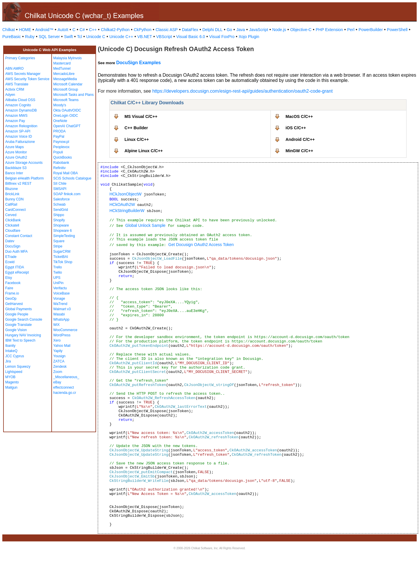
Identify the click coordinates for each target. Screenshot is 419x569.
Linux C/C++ (136, 139)
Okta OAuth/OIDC (67, 110)
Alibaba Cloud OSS (20, 100)
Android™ (44, 29)
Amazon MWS (16, 116)
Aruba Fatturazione (20, 142)
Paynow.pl (61, 142)
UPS (57, 278)
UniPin (58, 283)
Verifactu (60, 288)
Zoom (57, 372)
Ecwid (10, 262)
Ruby (30, 36)
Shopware (61, 225)
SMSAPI (59, 189)
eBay (57, 382)
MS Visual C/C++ (140, 116)
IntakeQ (11, 351)
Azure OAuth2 (16, 157)
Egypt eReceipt (17, 272)
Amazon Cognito (18, 105)
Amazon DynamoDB (21, 110)
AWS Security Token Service (27, 79)
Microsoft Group (65, 89)
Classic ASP (167, 29)
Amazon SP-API (17, 131)
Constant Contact (18, 236)
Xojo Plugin (249, 36)
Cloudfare (12, 231)
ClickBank (13, 220)
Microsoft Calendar (68, 84)
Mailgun (11, 387)
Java (240, 29)
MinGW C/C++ (299, 150)
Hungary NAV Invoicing (23, 335)
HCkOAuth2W (122, 204)
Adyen (10, 95)
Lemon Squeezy (17, 367)
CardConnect (15, 210)
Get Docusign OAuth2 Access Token (201, 244)
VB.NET (144, 36)
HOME (25, 29)
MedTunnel (62, 69)
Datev (9, 241)
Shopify (59, 220)
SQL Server (49, 36)
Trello (57, 267)
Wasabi (59, 314)
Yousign (59, 356)
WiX (56, 325)
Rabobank (61, 163)
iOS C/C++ (296, 127)
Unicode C (95, 36)
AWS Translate (16, 84)
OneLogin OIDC (65, 116)
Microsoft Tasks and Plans (73, 95)
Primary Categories (20, 58)
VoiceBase (61, 293)
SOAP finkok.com (67, 194)
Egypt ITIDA (14, 267)
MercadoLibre (64, 74)
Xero (57, 340)
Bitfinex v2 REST (18, 184)
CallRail (11, 204)
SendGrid (60, 210)
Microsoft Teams (66, 100)
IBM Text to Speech (20, 340)
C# (82, 29)
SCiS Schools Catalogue (72, 178)
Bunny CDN (14, 199)
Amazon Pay (15, 121)
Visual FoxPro (221, 36)
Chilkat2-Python (115, 29)
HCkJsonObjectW (125, 194)
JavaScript (258, 29)
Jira (8, 361)
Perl (350, 29)
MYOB (10, 377)
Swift (68, 36)
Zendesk (60, 367)
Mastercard (62, 63)
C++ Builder (136, 127)
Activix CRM (14, 89)
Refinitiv (59, 168)
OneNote (60, 121)
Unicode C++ (121, 36)
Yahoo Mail (62, 346)
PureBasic (11, 36)
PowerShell (397, 29)
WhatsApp (61, 319)
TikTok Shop (63, 262)
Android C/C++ (300, 139)
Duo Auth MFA (16, 252)
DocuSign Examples (138, 62)
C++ (93, 29)
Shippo (58, 215)
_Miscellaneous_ (66, 377)
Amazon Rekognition (21, 126)
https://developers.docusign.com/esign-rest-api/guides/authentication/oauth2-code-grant (242, 91)
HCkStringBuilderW (127, 210)
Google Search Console (23, 319)
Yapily (58, 351)
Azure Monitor (16, 152)
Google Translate (18, 325)
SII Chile (59, 184)
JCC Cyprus (14, 356)
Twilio (57, 272)
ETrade (11, 257)
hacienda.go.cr (64, 393)
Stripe (57, 246)
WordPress (62, 335)
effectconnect (63, 387)
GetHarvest (14, 304)
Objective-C (300, 29)
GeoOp (11, 299)
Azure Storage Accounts (24, 163)
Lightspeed (13, 372)
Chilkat (8, 29)
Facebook (13, 283)
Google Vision (16, 330)
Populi (58, 152)
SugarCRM (62, 252)
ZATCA (58, 361)
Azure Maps (14, 147)
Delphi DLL (212, 29)
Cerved (11, 215)
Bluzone (11, 189)
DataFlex (190, 29)
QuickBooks (62, 157)
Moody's (59, 105)
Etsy (8, 278)
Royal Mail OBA (65, 173)
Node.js (279, 29)
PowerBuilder (371, 29)
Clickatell (12, 225)
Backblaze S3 (15, 168)
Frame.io (12, 293)
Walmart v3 (62, 309)
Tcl (79, 36)
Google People (16, 314)
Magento (12, 382)
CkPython (142, 29)
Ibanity (10, 346)
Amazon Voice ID (18, 136)
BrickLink (12, 194)
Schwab (59, 204)
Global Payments (18, 309)
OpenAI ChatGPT (67, 126)
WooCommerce (65, 330)
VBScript (164, 36)
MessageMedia (65, 79)
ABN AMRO (14, 69)
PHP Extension (329, 29)
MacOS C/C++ (299, 116)
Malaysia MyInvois (67, 58)
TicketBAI (60, 257)
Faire (9, 288)
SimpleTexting (64, 236)
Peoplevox (61, 147)
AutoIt (63, 29)
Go (229, 29)
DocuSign (12, 246)
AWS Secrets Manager (23, 74)
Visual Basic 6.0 (190, 36)
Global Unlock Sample (145, 225)
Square (59, 241)
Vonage (59, 299)
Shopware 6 (62, 231)
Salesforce (61, 199)
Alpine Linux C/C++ (143, 150)
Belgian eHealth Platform (24, 178)
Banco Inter (14, 173)
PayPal (58, 136)
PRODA (59, 131)
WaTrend (60, 304)
